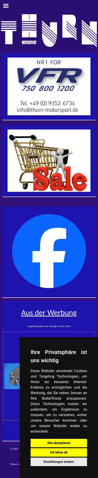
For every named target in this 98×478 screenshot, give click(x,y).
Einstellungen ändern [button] (59, 462)
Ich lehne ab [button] (58, 452)
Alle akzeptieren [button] (59, 443)
